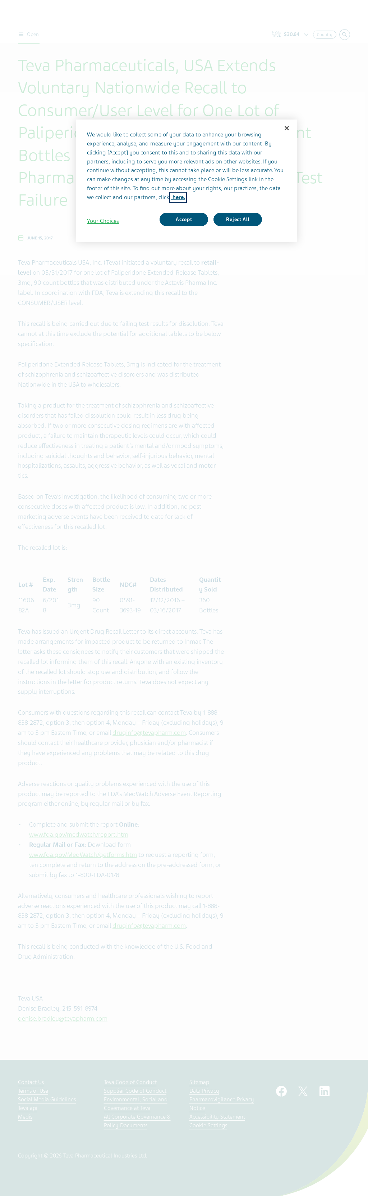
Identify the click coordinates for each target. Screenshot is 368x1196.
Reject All (237, 219)
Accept (184, 219)
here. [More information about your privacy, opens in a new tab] (178, 197)
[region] (186, 181)
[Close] (287, 128)
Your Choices (103, 221)
